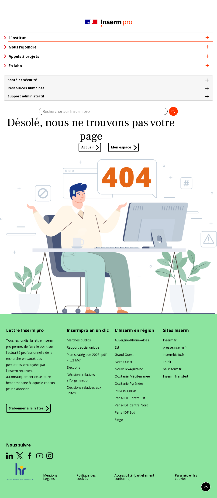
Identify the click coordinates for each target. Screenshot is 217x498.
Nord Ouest (123, 362)
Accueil (87, 147)
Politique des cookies (86, 477)
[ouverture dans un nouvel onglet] (9, 455)
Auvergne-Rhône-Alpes (132, 340)
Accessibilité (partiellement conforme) (134, 477)
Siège (119, 419)
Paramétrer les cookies (186, 477)
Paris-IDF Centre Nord (131, 405)
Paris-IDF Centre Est (130, 398)
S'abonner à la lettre (26, 408)
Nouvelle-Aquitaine (129, 369)
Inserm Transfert (175, 376)
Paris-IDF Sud (125, 412)
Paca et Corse (125, 390)
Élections (73, 367)
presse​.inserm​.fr (175, 347)
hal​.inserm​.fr (172, 369)
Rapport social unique (83, 347)
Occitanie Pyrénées (129, 383)
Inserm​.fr (169, 340)
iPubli (167, 362)
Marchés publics (79, 340)
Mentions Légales (50, 477)
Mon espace (121, 147)
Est (117, 347)
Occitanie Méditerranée (132, 376)
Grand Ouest (124, 354)
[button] (108, 80)
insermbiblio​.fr (173, 354)
